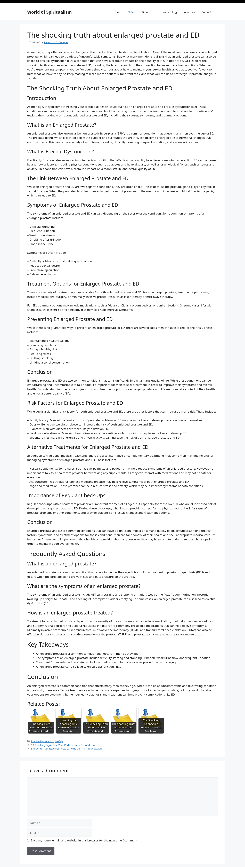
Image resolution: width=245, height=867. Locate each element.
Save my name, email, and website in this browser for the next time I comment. (84, 840)
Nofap (131, 12)
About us (189, 12)
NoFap (59, 741)
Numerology (169, 12)
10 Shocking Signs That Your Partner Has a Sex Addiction (63, 745)
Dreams (150, 12)
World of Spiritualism (49, 12)
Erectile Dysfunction (42, 741)
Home (117, 12)
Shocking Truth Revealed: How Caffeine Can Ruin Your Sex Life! (67, 748)
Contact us (208, 12)
